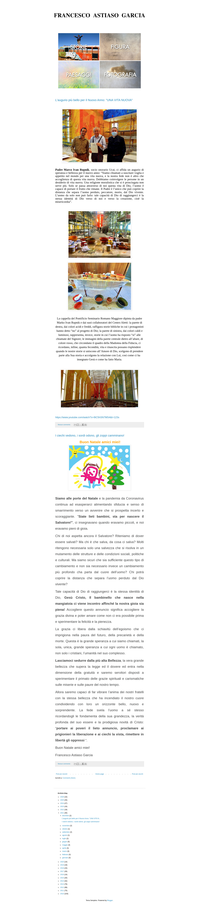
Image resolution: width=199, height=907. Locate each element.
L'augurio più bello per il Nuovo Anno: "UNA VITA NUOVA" (94, 100)
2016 (62, 874)
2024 (62, 803)
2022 (62, 810)
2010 (62, 894)
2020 (62, 862)
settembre (66, 832)
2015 (62, 878)
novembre (66, 826)
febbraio (65, 855)
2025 (62, 800)
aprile (64, 848)
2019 (62, 865)
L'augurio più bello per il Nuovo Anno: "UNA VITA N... (81, 818)
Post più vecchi (137, 774)
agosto (65, 835)
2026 (62, 797)
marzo (64, 851)
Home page (99, 774)
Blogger (110, 900)
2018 (62, 868)
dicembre (65, 816)
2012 (62, 887)
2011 (62, 891)
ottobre (65, 829)
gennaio (65, 858)
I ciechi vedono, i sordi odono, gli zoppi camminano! (89, 435)
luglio (64, 838)
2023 (62, 806)
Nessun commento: (64, 424)
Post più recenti (61, 774)
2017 (62, 871)
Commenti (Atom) (69, 778)
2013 (62, 884)
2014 (62, 881)
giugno (65, 842)
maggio (65, 845)
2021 (62, 813)
